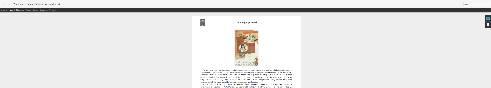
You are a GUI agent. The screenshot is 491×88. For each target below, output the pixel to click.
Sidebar (36, 10)
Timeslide (52, 10)
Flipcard (11, 10)
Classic (4, 10)
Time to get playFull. (246, 18)
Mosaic (28, 10)
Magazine (20, 10)
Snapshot (44, 10)
